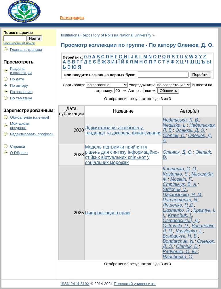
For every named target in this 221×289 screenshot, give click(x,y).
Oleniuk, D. (174, 135)
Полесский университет (135, 284)
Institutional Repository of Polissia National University (106, 35)
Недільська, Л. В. (181, 119)
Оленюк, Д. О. (190, 130)
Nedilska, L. (175, 125)
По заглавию (21, 92)
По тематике (21, 98)
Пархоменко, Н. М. (183, 194)
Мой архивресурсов (19, 125)
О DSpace (19, 153)
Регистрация (72, 18)
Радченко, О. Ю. (180, 251)
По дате (17, 79)
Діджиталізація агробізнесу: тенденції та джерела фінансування (123, 130)
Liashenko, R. (177, 210)
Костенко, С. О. (180, 168)
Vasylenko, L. (189, 230)
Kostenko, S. (176, 174)
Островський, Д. (181, 220)
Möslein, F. (181, 179)
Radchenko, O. (178, 256)
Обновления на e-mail (29, 117)
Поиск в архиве (18, 32)
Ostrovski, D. (176, 225)
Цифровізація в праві (107, 212)
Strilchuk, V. (175, 189)
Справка (17, 146)
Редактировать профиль (32, 134)
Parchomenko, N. (181, 199)
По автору (19, 85)
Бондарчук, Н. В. (180, 236)
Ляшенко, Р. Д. (178, 205)
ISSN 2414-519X (75, 284)
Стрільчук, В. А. (180, 184)
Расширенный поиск (19, 43)
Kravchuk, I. (180, 215)
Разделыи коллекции (21, 70)
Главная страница (26, 49)
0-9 (87, 56)
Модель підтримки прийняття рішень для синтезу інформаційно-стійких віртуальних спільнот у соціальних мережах (122, 154)
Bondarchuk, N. (179, 241)
